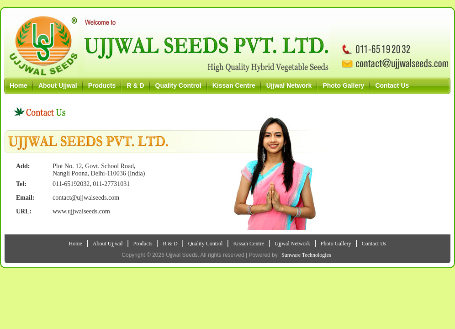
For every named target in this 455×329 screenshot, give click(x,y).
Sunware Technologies (306, 255)
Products (102, 85)
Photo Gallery (343, 85)
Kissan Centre (233, 85)
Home (18, 85)
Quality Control (178, 85)
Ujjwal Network (289, 85)
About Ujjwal (57, 85)
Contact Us (392, 85)
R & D (135, 85)
